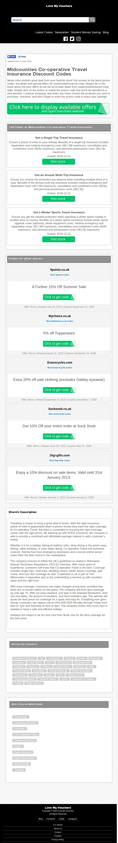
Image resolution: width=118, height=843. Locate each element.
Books (82, 658)
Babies (69, 658)
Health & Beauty (58, 671)
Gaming (79, 666)
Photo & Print (75, 675)
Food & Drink (62, 666)
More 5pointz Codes (59, 275)
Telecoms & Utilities (83, 679)
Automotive (54, 658)
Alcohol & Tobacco (24, 658)
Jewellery (35, 675)
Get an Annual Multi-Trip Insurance (59, 175)
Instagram (72, 819)
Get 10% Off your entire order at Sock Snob (59, 426)
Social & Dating (47, 679)
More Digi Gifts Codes (59, 460)
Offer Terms (30, 307)
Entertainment (82, 662)
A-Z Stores (58, 825)
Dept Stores (35, 662)
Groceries (39, 671)
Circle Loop (20, 717)
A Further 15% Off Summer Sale (59, 287)
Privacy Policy (58, 839)
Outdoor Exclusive (24, 740)
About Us (58, 828)
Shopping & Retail (24, 679)
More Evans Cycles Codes (59, 367)
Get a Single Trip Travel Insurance (59, 137)
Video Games (33, 683)
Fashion (18, 666)
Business (95, 658)
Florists (46, 666)
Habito (18, 746)
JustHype (19, 728)
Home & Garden (81, 671)
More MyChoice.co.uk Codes (59, 321)
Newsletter (62, 32)
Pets (60, 675)
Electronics (63, 662)
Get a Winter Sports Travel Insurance (59, 212)
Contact (57, 832)
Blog (106, 32)
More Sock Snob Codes (60, 414)
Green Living (21, 671)
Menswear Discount (25, 723)
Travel (17, 683)
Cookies (57, 836)
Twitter (62, 819)
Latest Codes (44, 32)
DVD (49, 662)
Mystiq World (21, 764)
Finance (32, 666)
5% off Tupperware (59, 333)
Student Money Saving (86, 32)
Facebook (50, 819)
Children (19, 662)
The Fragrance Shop (25, 734)
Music (49, 675)
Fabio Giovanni (22, 752)
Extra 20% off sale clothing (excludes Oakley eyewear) (59, 380)
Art (41, 658)
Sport (64, 679)
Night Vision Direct (24, 758)
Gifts (91, 666)
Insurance (19, 675)
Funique (18, 770)
